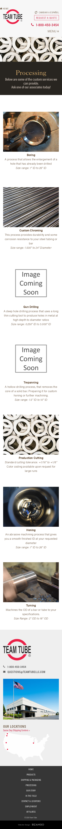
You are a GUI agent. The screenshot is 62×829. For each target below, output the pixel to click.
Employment (31, 806)
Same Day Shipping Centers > (16, 730)
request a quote (46, 18)
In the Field (31, 796)
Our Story (31, 790)
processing (31, 785)
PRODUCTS (31, 774)
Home (31, 769)
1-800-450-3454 (47, 24)
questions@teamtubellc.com (26, 672)
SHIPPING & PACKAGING (31, 780)
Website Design (24, 825)
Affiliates (31, 812)
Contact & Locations (31, 801)
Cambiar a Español (49, 12)
